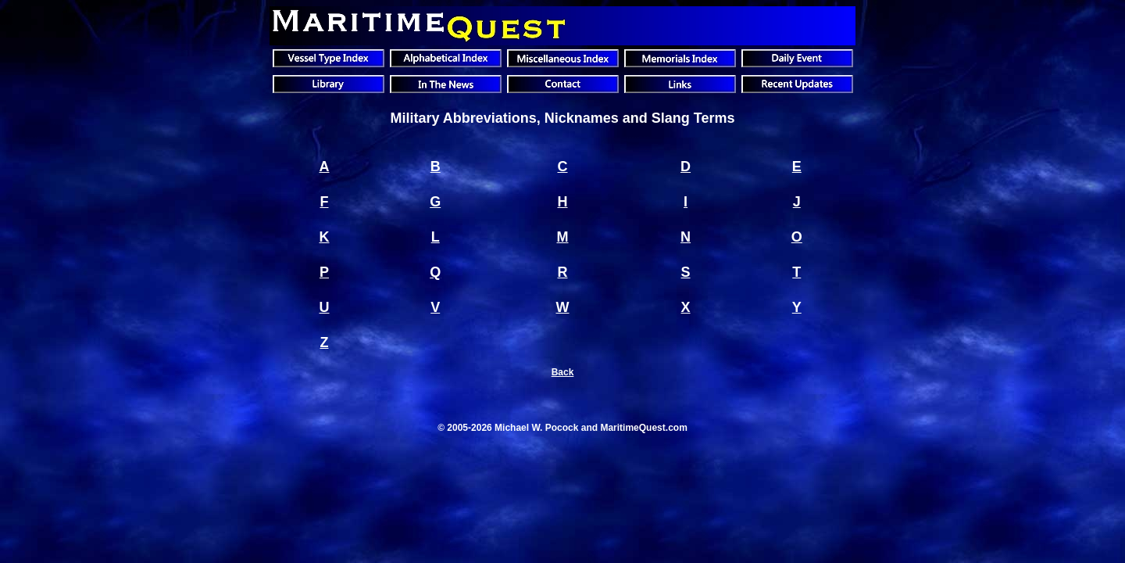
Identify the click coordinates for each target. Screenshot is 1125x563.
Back (563, 372)
